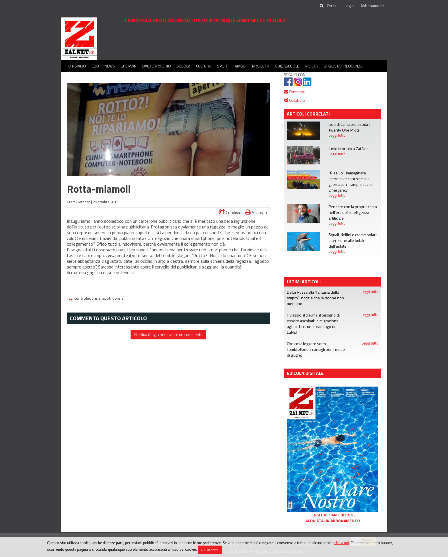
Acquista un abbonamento (332, 521)
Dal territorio (156, 66)
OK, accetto (210, 549)
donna (117, 298)
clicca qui (341, 543)
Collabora (294, 100)
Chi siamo (77, 66)
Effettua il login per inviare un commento (168, 334)
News (110, 66)
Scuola (183, 66)
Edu (95, 66)
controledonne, (88, 298)
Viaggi (240, 66)
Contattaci (294, 92)
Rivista (311, 66)
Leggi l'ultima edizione (332, 515)
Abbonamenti (372, 6)
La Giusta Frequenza (343, 66)
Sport (223, 66)
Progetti (260, 66)
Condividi (230, 212)
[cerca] (332, 5)
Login (349, 6)
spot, (107, 298)
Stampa (256, 212)
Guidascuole (287, 66)
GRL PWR (129, 66)
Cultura (203, 66)
